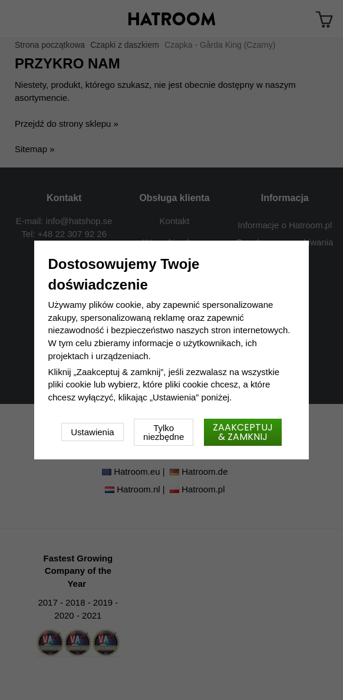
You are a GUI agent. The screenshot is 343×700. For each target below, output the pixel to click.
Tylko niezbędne (163, 432)
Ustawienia (92, 432)
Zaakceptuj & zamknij (243, 431)
